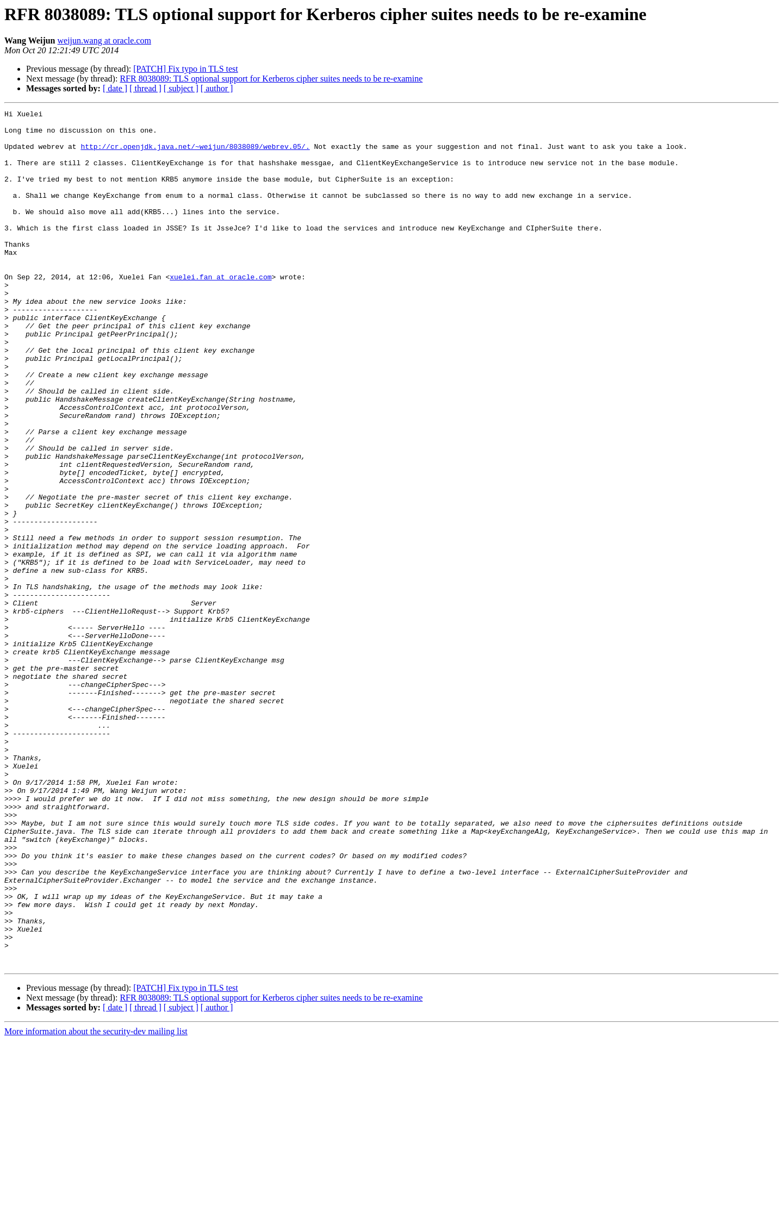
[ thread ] (145, 88)
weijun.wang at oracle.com (104, 40)
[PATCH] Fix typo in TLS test (185, 68)
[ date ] (115, 88)
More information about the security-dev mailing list (96, 1202)
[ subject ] (181, 88)
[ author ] (217, 88)
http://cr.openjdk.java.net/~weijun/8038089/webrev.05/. (194, 154)
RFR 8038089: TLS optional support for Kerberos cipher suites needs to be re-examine (271, 78)
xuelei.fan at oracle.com (220, 311)
